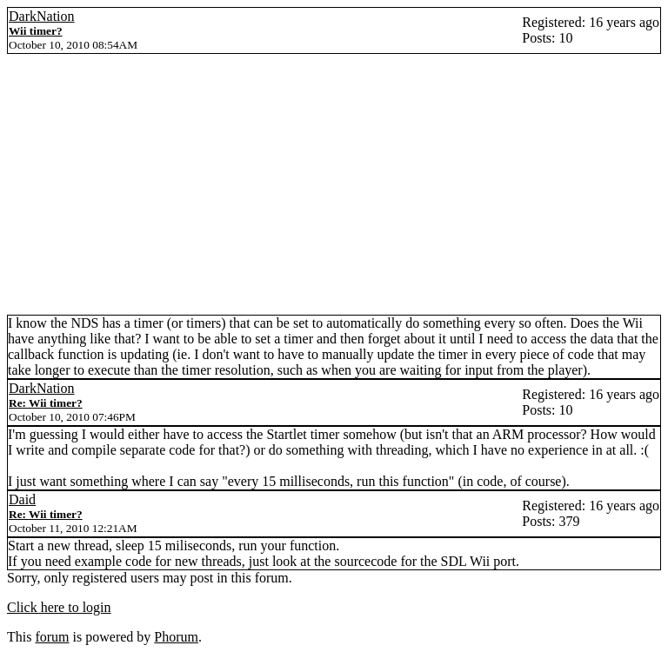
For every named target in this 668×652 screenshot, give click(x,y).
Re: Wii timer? (46, 402)
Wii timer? (36, 30)
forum (52, 636)
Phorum (176, 636)
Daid (22, 499)
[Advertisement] (334, 184)
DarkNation (42, 16)
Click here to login (59, 607)
